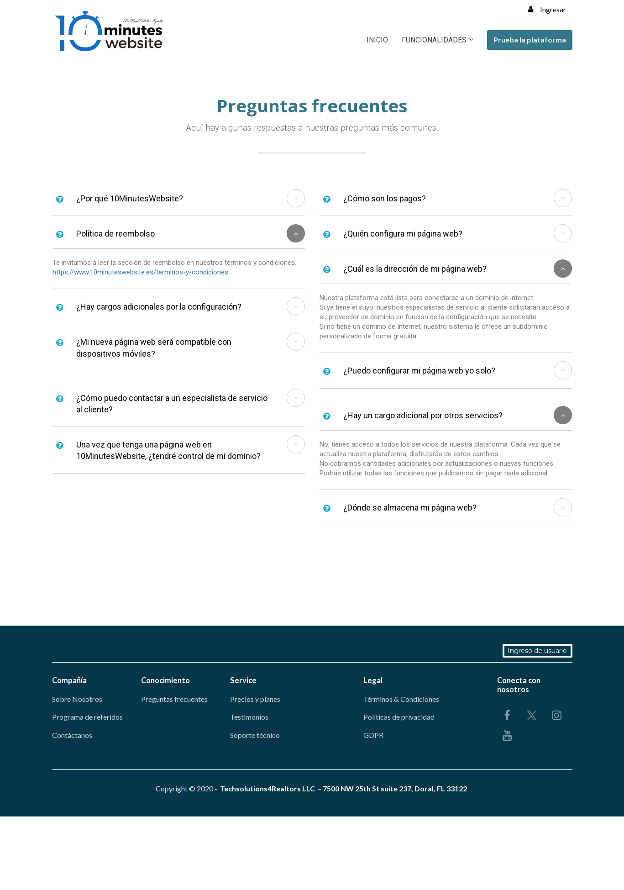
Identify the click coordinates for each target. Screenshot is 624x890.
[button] (296, 198)
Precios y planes (255, 699)
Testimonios (249, 716)
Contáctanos (72, 735)
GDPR (373, 735)
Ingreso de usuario (538, 651)
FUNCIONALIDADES (434, 40)
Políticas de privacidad (399, 716)
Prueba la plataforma (529, 39)
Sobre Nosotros (77, 699)
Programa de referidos (87, 716)
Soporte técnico (255, 735)
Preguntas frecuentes (174, 699)
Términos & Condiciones (401, 699)
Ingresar (547, 9)
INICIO (377, 40)
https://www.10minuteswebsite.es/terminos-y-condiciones (140, 272)
